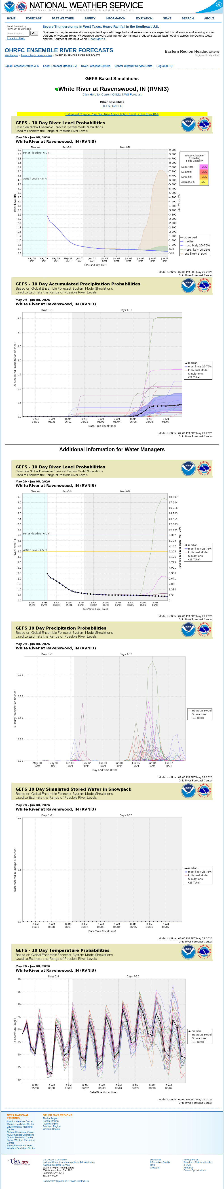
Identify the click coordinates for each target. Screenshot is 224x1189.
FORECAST (33, 18)
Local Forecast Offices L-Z (60, 66)
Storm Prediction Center (19, 1145)
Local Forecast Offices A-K (22, 66)
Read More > (97, 39)
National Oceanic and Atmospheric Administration (69, 1162)
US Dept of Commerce (55, 1159)
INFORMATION (115, 18)
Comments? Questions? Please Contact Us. (66, 1181)
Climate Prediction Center (20, 1124)
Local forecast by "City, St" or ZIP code (19, 27)
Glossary (154, 1167)
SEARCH (188, 18)
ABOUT (209, 18)
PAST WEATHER (63, 18)
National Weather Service (56, 1165)
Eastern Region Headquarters (36, 55)
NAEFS (117, 106)
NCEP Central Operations (20, 1134)
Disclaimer (155, 1159)
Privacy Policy (191, 1159)
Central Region (51, 1121)
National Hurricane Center (20, 1132)
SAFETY (89, 18)
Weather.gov (11, 55)
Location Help (16, 38)
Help (152, 1165)
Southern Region (52, 1126)
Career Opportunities (195, 1170)
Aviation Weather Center (20, 1121)
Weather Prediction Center (21, 1148)
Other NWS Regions (57, 1115)
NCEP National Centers (18, 1117)
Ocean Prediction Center (20, 1137)
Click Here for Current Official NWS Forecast (111, 94)
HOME (11, 18)
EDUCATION (144, 18)
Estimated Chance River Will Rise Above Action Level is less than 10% (112, 114)
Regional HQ (164, 66)
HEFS (106, 106)
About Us (188, 1167)
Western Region (51, 1129)
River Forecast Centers (95, 66)
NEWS (167, 18)
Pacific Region (50, 1123)
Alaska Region (50, 1118)
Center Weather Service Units (133, 66)
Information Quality (160, 1162)
